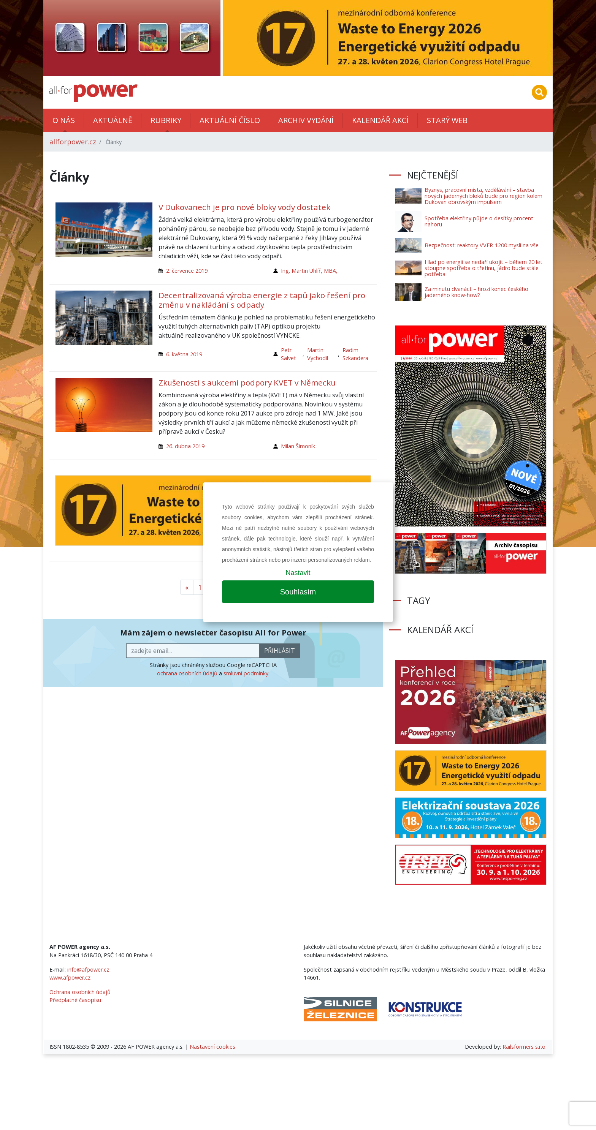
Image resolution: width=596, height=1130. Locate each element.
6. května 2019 (184, 354)
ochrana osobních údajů (187, 673)
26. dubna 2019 (185, 446)
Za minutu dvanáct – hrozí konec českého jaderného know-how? (476, 292)
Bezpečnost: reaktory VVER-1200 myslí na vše (482, 245)
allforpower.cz (72, 141)
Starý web (447, 120)
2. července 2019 (187, 270)
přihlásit (279, 650)
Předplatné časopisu (75, 1000)
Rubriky (166, 120)
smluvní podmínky (246, 673)
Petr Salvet (288, 354)
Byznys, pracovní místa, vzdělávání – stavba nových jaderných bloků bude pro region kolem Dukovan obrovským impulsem (483, 195)
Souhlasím (298, 592)
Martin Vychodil (317, 354)
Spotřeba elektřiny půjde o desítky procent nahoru (479, 221)
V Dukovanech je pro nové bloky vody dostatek (244, 207)
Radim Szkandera (355, 354)
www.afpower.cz (69, 977)
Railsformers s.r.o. (524, 1046)
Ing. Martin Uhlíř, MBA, (309, 270)
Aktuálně (112, 120)
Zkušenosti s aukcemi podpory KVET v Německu (247, 382)
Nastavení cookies (212, 1046)
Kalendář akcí (380, 120)
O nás (63, 120)
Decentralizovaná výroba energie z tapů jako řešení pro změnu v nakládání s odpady (262, 300)
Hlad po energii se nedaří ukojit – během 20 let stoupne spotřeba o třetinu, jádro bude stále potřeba (483, 268)
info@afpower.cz (88, 969)
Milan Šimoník (298, 446)
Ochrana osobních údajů (80, 992)
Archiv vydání (306, 120)
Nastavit (297, 573)
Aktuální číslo (230, 120)
